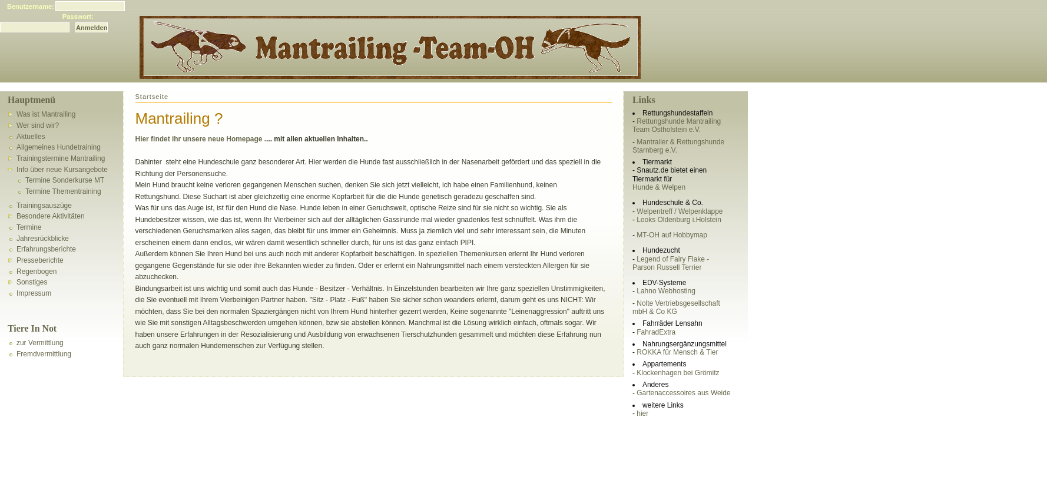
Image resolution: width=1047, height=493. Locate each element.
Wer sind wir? (37, 125)
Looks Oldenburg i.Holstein (679, 220)
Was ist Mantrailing (46, 114)
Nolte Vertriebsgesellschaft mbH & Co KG (676, 307)
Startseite (152, 96)
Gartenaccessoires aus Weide (683, 393)
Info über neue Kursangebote (62, 170)
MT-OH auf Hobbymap (672, 235)
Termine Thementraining (63, 191)
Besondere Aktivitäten (50, 216)
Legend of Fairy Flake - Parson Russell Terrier (670, 263)
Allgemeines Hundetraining (58, 147)
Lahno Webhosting (666, 291)
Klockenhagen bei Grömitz (678, 373)
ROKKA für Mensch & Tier (677, 352)
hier (642, 413)
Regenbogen (36, 271)
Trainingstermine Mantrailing (60, 158)
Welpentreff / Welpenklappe (680, 211)
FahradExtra (656, 332)
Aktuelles (30, 137)
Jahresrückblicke (42, 238)
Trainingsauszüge (44, 205)
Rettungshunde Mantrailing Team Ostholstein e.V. (676, 125)
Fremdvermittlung (43, 354)
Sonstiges (32, 282)
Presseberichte (40, 260)
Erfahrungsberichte (46, 249)
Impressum (33, 293)
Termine (29, 227)
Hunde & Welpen (658, 187)
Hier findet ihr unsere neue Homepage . (201, 139)
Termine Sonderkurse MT (64, 180)
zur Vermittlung (40, 343)
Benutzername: (30, 6)
